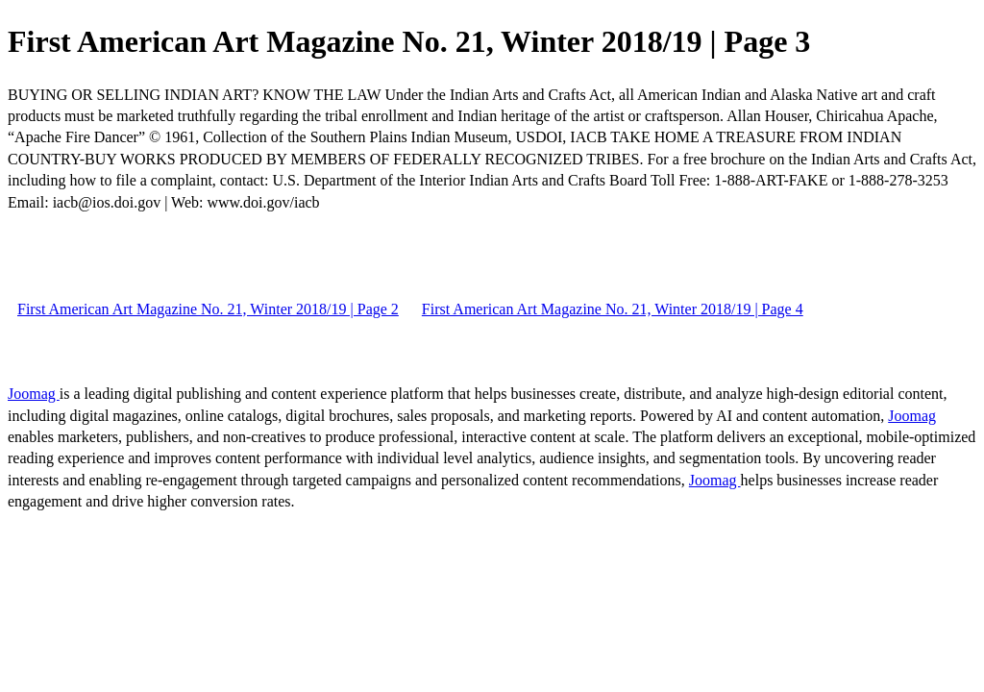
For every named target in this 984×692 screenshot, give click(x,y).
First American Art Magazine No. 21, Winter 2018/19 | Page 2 (208, 309)
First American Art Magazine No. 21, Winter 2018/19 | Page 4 (612, 309)
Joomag (34, 393)
